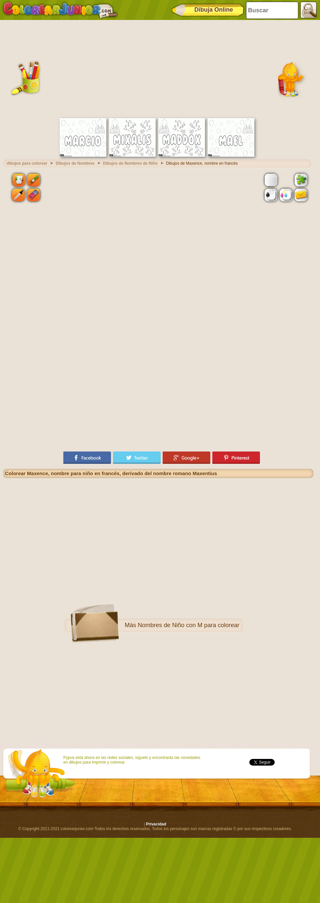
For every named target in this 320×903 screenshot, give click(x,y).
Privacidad (156, 824)
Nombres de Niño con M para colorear (188, 625)
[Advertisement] (158, 68)
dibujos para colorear (27, 163)
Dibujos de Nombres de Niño (130, 163)
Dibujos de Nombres (75, 163)
